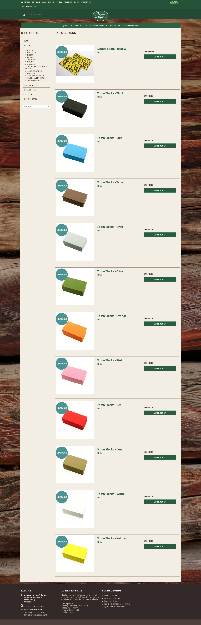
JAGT (25, 41)
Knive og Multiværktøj (35, 78)
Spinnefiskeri (31, 53)
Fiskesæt (29, 55)
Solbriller (30, 64)
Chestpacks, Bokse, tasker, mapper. (36, 67)
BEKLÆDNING (29, 90)
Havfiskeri (29, 57)
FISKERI (26, 45)
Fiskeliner (29, 62)
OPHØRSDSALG (30, 99)
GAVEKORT (28, 94)
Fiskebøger (30, 73)
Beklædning (30, 59)
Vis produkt (160, 57)
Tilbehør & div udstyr (34, 76)
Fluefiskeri (30, 50)
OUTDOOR (28, 85)
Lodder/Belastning (33, 71)
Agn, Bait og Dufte (33, 80)
